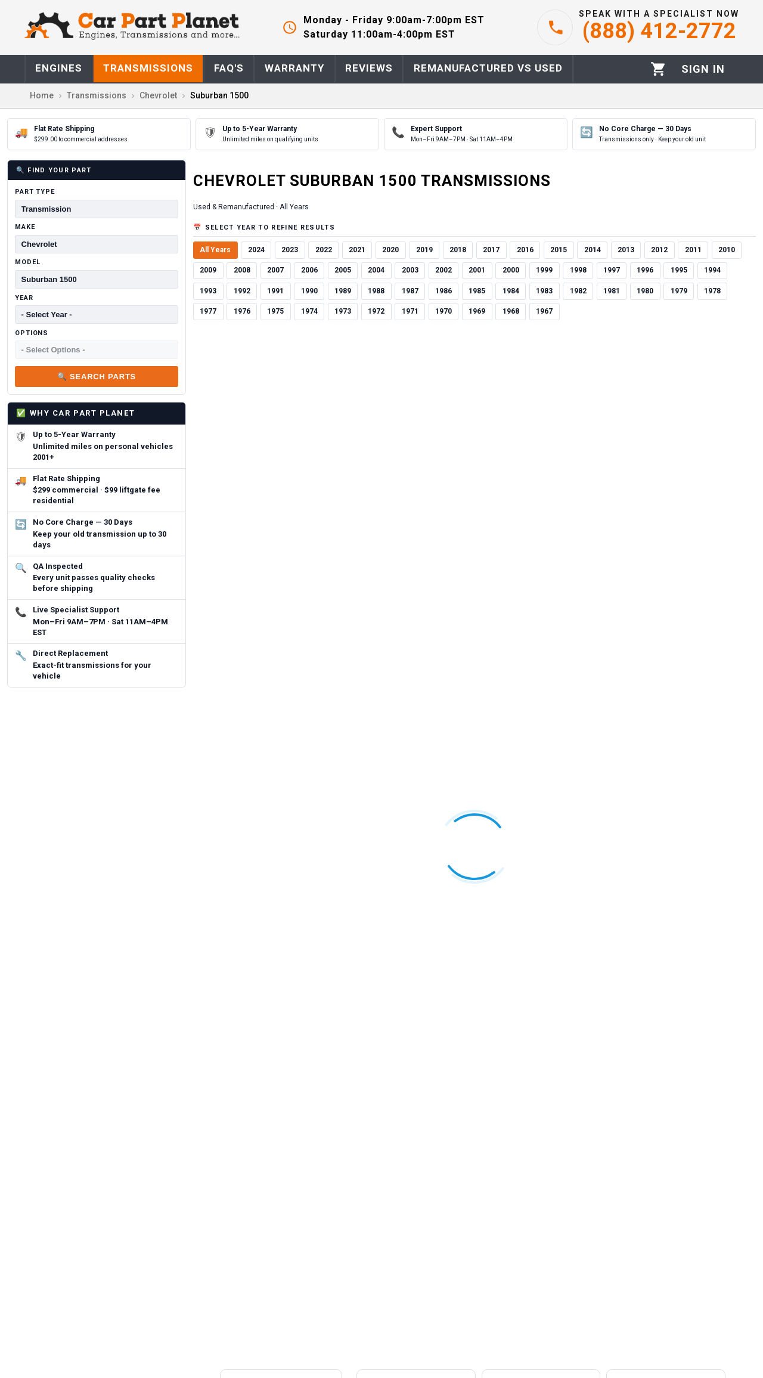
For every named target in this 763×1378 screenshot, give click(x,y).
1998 (578, 270)
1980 (645, 291)
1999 (544, 270)
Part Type (35, 192)
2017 (491, 250)
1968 (511, 311)
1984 (511, 291)
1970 (443, 311)
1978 (712, 291)
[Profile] (703, 69)
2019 (424, 250)
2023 (289, 250)
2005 (342, 270)
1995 (679, 270)
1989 (342, 291)
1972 (376, 311)
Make (25, 227)
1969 (477, 311)
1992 (242, 291)
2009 (208, 270)
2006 (309, 270)
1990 (309, 291)
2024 (256, 250)
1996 (645, 270)
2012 (659, 250)
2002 (443, 270)
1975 (275, 311)
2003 (410, 270)
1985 (477, 291)
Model (27, 262)
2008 (242, 270)
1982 (578, 291)
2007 (275, 270)
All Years (215, 250)
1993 (208, 291)
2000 (511, 270)
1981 (611, 291)
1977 (208, 311)
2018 (457, 250)
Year (24, 298)
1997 (611, 270)
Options (31, 333)
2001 (477, 270)
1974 (309, 311)
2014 (592, 250)
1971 (410, 311)
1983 (544, 291)
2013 (626, 250)
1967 (544, 311)
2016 (525, 250)
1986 (443, 291)
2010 (726, 250)
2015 (558, 250)
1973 (342, 311)
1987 (410, 291)
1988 (376, 291)
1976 (242, 311)
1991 (275, 291)
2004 (376, 270)
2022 (323, 250)
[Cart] (658, 68)
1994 (712, 270)
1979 (679, 291)
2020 (390, 250)
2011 (693, 250)
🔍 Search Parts (96, 376)
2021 (357, 250)
